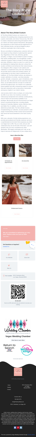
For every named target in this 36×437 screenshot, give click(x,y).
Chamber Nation (31, 434)
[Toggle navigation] (34, 4)
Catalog (9, 387)
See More (16, 138)
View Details (8, 168)
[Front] (4, 4)
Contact (9, 389)
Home (9, 385)
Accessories (25, 161)
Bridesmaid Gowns (16, 208)
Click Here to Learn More (18, 340)
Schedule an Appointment (8, 161)
